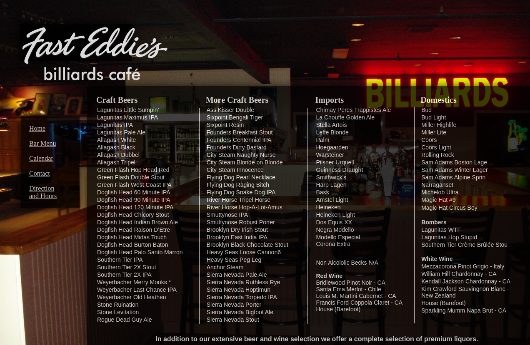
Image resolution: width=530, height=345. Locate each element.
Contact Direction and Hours (43, 184)
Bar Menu (42, 143)
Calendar (41, 158)
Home (37, 128)
